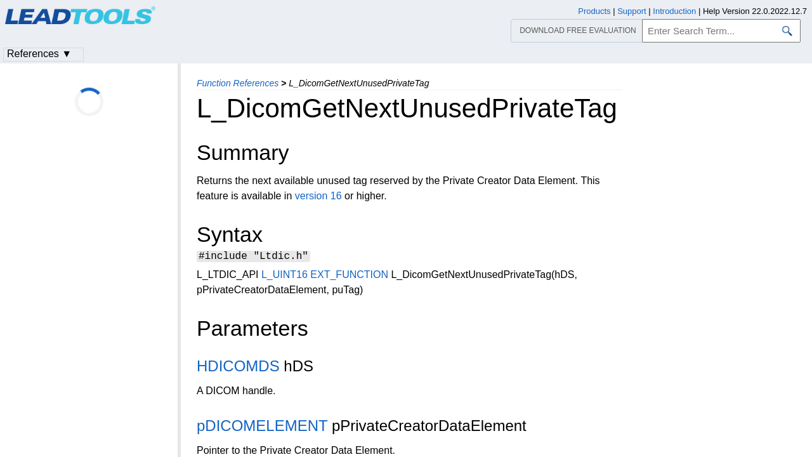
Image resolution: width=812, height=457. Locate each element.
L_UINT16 (284, 276)
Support (631, 11)
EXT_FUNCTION (349, 276)
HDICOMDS (238, 367)
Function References (237, 83)
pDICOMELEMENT (262, 427)
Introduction (674, 11)
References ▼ (39, 53)
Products (594, 11)
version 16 (318, 195)
